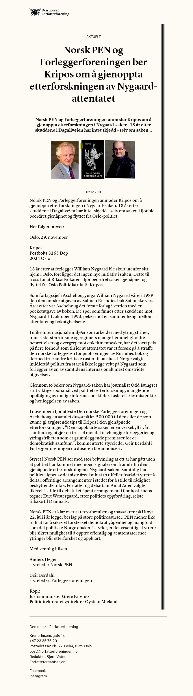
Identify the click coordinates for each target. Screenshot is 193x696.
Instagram (38, 676)
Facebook (38, 670)
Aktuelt (93, 37)
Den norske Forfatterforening (49, 11)
